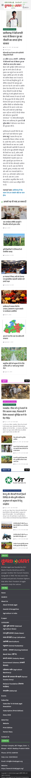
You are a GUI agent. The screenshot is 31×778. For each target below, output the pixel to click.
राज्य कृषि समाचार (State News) (10, 29)
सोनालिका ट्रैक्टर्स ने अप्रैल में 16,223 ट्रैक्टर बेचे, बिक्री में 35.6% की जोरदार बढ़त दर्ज (20, 525)
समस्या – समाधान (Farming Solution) (15, 650)
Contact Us (5, 737)
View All (27, 381)
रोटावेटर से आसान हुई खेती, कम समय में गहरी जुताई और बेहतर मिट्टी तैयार (20, 545)
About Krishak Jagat (10, 605)
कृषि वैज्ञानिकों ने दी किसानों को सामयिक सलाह (12, 250)
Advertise (5, 720)
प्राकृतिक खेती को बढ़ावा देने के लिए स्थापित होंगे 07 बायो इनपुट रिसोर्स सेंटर (13, 366)
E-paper (4, 618)
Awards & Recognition (11, 609)
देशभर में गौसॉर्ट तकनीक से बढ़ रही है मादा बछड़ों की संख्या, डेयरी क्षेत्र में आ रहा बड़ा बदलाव (20, 448)
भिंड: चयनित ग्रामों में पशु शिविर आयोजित (19, 438)
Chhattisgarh (7, 50)
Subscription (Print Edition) (13, 710)
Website (6, 723)
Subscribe (5, 700)
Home (3, 593)
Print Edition (7, 727)
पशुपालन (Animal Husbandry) (9, 401)
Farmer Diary (7, 732)
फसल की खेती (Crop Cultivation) (14, 637)
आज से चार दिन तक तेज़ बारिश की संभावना (13, 337)
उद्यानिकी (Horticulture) (11, 641)
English (25, 2)
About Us (4, 601)
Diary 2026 (7, 715)
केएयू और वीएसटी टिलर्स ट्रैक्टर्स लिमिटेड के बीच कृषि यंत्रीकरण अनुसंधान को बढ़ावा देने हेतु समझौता (14, 499)
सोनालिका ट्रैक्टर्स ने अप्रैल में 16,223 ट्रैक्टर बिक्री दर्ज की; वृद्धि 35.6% (20, 535)
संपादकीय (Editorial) (10, 691)
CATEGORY (5, 622)
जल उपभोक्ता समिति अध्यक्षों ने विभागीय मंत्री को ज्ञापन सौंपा (12, 223)
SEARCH (4, 597)
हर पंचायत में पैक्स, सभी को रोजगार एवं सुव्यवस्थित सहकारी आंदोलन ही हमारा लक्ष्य (13, 279)
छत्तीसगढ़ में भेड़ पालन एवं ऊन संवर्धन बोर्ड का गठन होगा (14, 193)
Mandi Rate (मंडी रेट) (10, 654)
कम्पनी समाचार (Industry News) (13, 658)
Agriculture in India (10, 613)
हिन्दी (24, 4)
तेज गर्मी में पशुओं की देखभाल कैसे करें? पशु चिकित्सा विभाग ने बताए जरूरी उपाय (20, 460)
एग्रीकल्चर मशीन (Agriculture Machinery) (12, 490)
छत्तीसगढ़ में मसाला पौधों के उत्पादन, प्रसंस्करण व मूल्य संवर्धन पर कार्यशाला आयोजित (13, 309)
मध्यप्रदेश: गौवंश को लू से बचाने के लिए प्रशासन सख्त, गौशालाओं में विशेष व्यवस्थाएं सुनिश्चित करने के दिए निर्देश (15, 413)
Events (3, 696)
